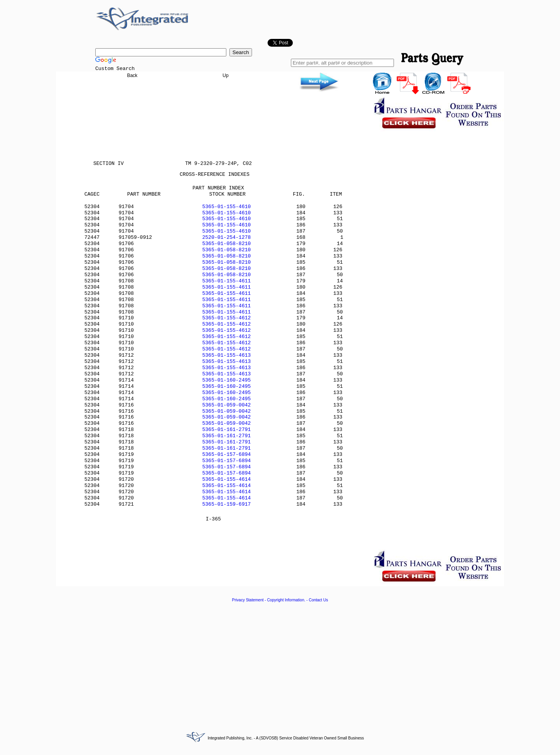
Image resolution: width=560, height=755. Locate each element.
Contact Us (318, 600)
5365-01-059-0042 (226, 405)
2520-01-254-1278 (226, 237)
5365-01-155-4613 (226, 355)
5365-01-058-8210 (226, 244)
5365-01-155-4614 (226, 479)
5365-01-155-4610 (226, 207)
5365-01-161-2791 (226, 430)
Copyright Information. (286, 600)
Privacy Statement (248, 600)
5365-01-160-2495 (226, 380)
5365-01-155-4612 (226, 318)
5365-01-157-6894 (226, 454)
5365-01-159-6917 (226, 504)
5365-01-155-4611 (226, 281)
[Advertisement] (280, 662)
